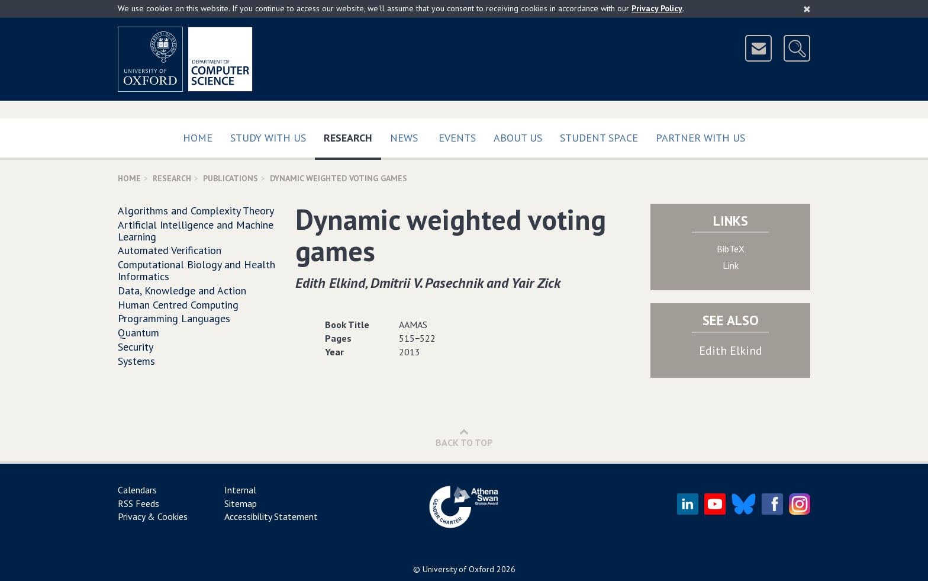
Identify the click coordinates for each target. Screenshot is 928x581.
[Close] (807, 9)
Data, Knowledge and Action (182, 290)
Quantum (138, 332)
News (404, 138)
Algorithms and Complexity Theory (196, 210)
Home (197, 138)
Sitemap (240, 503)
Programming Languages (174, 318)
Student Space (599, 138)
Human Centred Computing (178, 305)
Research (352, 135)
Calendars (137, 490)
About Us (518, 138)
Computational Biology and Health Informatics (196, 270)
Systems (136, 361)
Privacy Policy (656, 8)
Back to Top (464, 437)
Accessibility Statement (271, 516)
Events (457, 138)
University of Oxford (458, 569)
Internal (240, 490)
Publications (230, 178)
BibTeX (731, 249)
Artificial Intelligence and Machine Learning (195, 230)
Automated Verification (169, 250)
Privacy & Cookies (153, 516)
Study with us (268, 138)
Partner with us (700, 138)
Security (135, 347)
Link (731, 265)
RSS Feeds (138, 503)
